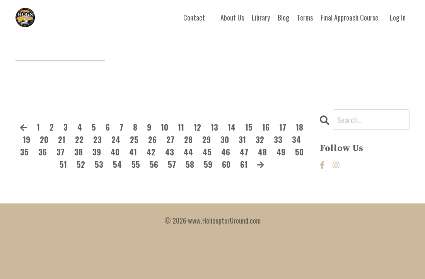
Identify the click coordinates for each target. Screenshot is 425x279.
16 (266, 127)
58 (190, 164)
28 (188, 139)
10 (164, 127)
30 (224, 139)
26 (152, 139)
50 (299, 152)
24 (115, 139)
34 (296, 139)
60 (226, 164)
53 (99, 164)
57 (172, 164)
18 (299, 127)
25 (134, 139)
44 (188, 152)
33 (278, 139)
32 (260, 139)
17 (282, 127)
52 (81, 164)
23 (97, 139)
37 (60, 152)
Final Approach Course (349, 17)
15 (249, 127)
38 (78, 152)
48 (262, 152)
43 (169, 152)
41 (133, 152)
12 (197, 127)
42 (151, 152)
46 (225, 152)
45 (207, 152)
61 (243, 164)
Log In (398, 17)
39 (96, 152)
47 (244, 152)
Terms (305, 17)
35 (24, 152)
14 (232, 127)
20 (44, 139)
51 (63, 164)
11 (181, 127)
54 (117, 164)
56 (154, 164)
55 (135, 164)
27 (170, 139)
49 (281, 152)
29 (206, 139)
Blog (283, 17)
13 (214, 127)
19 (26, 139)
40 (115, 152)
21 (61, 139)
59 (208, 164)
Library (261, 17)
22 (79, 139)
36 (42, 152)
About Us (232, 17)
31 (242, 139)
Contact (194, 17)
